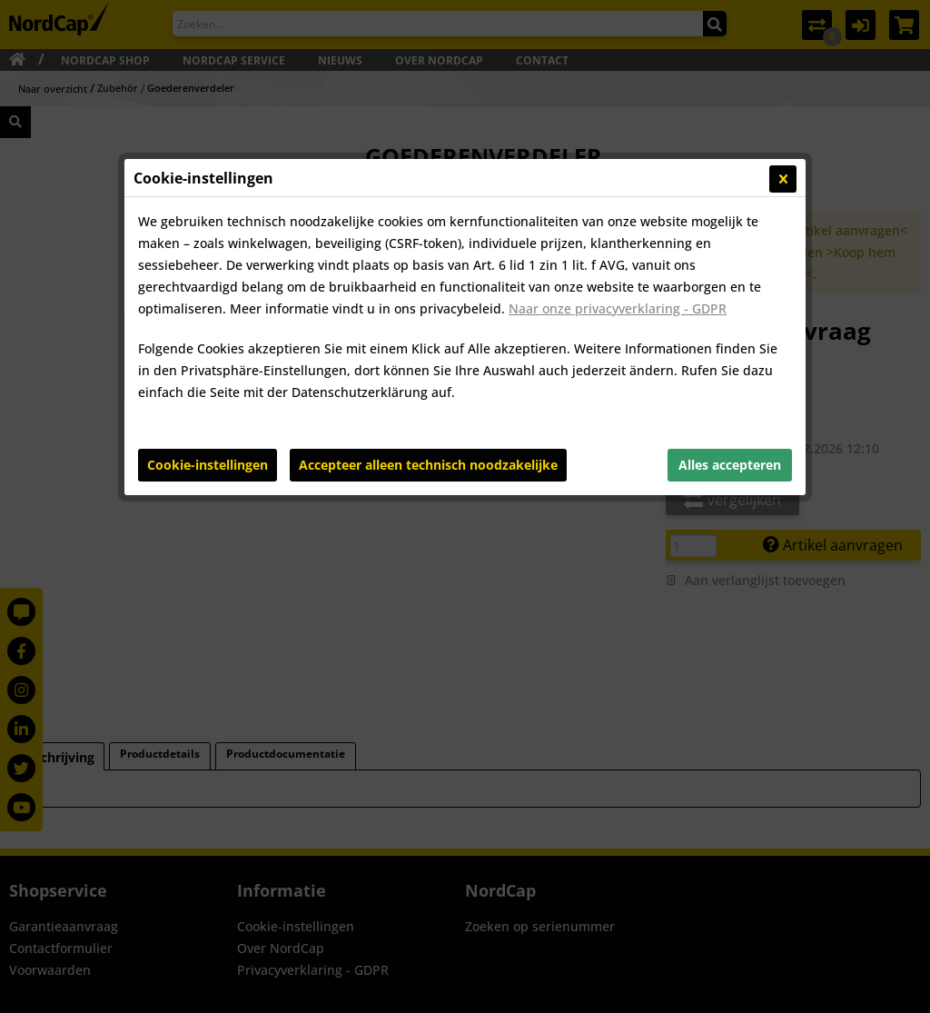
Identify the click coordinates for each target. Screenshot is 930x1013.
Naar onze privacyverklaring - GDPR (618, 308)
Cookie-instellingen (207, 464)
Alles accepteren (729, 464)
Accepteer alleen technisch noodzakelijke (428, 464)
